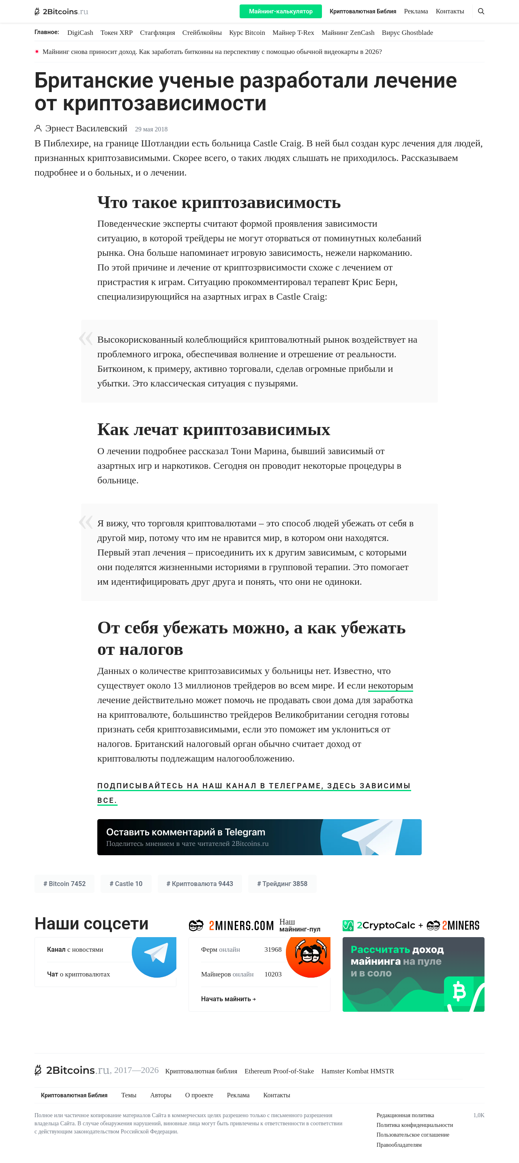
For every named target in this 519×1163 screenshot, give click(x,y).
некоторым (390, 685)
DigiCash (80, 32)
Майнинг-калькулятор (281, 11)
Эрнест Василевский (86, 128)
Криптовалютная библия (201, 1071)
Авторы (161, 1095)
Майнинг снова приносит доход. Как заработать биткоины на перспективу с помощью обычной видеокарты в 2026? (212, 52)
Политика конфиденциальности (415, 1125)
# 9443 (200, 884)
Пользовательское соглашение (413, 1135)
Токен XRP (117, 32)
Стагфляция (157, 32)
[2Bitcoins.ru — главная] (61, 11)
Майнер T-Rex (293, 32)
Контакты (450, 11)
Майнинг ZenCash (348, 32)
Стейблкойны (202, 32)
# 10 (125, 884)
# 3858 (282, 884)
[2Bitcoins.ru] (72, 1070)
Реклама (416, 11)
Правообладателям (399, 1145)
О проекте (199, 1095)
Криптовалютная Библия (363, 11)
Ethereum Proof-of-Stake (279, 1071)
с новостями (75, 949)
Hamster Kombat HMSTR (358, 1071)
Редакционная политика (405, 1115)
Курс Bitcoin (247, 32)
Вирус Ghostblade (407, 32)
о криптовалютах (78, 974)
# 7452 (64, 884)
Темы (128, 1095)
